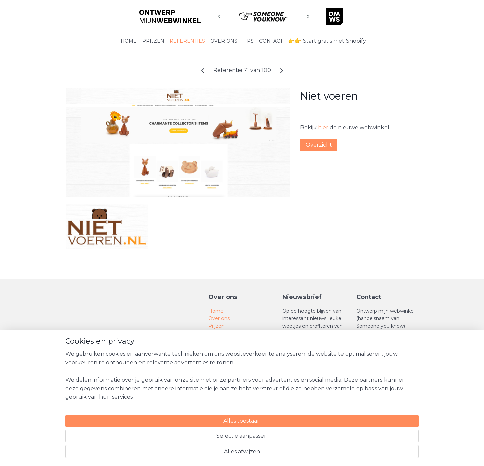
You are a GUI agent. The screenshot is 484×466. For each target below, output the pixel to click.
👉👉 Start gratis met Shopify (327, 41)
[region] (197, 436)
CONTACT (271, 41)
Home (216, 311)
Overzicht (319, 145)
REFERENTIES (187, 41)
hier (323, 127)
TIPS (248, 41)
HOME (129, 41)
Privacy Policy (224, 371)
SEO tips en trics (227, 341)
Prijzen (216, 326)
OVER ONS (223, 41)
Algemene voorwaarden (236, 356)
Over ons (219, 318)
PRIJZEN (153, 41)
